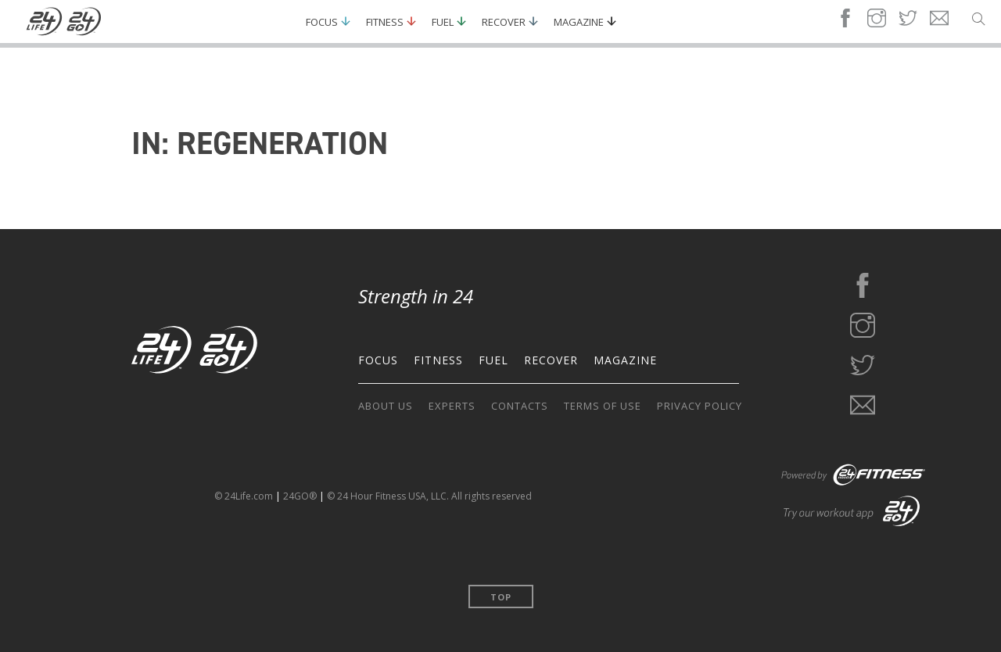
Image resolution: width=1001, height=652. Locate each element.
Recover (504, 22)
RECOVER (551, 360)
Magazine (579, 22)
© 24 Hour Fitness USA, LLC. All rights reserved (429, 496)
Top (500, 597)
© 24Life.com (243, 496)
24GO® (300, 496)
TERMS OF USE (602, 406)
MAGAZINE (625, 360)
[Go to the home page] (195, 352)
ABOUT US (385, 406)
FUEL (493, 360)
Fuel (443, 22)
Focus (322, 22)
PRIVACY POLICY (699, 406)
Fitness (385, 22)
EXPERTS (452, 406)
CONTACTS (519, 406)
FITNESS (438, 360)
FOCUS (378, 360)
